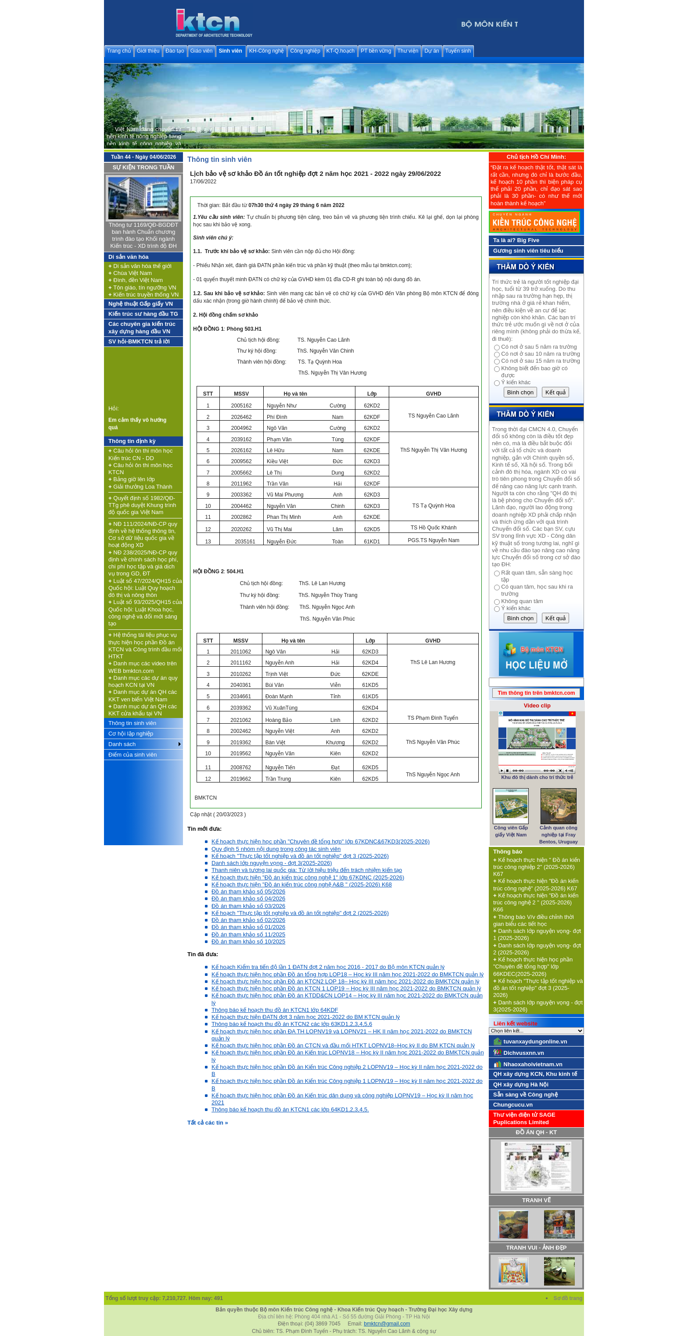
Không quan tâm (522, 601)
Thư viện (408, 51)
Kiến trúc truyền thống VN (143, 294)
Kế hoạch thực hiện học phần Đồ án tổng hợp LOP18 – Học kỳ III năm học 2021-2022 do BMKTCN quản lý (347, 974)
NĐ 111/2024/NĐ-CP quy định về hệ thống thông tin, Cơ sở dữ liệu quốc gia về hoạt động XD (142, 535)
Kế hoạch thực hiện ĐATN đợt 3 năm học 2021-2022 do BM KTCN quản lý (305, 1017)
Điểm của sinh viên (132, 754)
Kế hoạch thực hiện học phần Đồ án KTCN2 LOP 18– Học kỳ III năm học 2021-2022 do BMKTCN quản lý (345, 981)
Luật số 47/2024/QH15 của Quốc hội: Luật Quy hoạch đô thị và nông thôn (145, 588)
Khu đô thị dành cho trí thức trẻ (537, 777)
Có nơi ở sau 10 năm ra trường (540, 353)
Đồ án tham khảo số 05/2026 (248, 891)
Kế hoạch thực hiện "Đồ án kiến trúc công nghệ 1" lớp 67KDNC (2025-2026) (307, 877)
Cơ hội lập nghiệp (130, 733)
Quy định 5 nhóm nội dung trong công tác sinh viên (275, 849)
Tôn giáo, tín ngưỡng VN (142, 287)
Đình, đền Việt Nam (135, 280)
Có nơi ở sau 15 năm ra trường (540, 360)
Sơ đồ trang (569, 1298)
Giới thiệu (148, 51)
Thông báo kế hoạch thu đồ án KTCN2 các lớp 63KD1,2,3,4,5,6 (291, 1024)
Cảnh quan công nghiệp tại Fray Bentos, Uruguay (558, 835)
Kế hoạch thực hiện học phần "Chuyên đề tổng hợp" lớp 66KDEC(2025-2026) (533, 966)
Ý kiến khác (515, 382)
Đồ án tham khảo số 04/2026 (248, 898)
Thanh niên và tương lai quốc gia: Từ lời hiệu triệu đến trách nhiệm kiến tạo (306, 870)
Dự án (431, 51)
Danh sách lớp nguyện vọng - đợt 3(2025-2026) (271, 863)
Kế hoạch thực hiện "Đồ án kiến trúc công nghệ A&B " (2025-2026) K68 (301, 884)
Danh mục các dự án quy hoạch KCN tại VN (143, 681)
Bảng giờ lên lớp (131, 479)
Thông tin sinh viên (132, 723)
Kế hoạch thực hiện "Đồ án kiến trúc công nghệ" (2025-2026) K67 (536, 884)
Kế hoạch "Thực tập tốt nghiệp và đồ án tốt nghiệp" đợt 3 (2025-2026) (300, 856)
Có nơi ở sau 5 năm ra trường (539, 346)
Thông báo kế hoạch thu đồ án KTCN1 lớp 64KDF (274, 1010)
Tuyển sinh (458, 51)
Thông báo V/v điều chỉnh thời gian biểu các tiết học (533, 920)
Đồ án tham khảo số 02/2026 (248, 920)
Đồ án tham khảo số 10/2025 (248, 941)
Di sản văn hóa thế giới (140, 266)
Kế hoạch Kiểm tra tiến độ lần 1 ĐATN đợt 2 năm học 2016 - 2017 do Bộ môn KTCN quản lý (327, 967)
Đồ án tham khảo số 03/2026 (248, 906)
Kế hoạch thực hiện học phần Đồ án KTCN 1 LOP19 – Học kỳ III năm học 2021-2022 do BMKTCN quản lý (346, 988)
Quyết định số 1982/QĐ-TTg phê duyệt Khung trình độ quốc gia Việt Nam (142, 505)
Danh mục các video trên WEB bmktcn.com (142, 667)
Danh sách (122, 744)
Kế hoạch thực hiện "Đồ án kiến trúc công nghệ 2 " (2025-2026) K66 (536, 902)
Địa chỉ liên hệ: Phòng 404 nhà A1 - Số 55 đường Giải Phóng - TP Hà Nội (344, 1317)
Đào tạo (174, 51)
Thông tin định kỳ (132, 441)
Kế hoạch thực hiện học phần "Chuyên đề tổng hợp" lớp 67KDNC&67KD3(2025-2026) (320, 841)
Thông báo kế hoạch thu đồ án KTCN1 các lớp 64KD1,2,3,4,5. (290, 1109)
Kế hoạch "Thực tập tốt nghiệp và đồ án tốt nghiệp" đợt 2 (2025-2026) (300, 913)
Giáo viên (201, 51)
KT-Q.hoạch (340, 51)
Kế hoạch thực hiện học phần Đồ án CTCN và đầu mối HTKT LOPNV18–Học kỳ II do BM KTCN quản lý (343, 1045)
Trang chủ (119, 51)
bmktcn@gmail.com (387, 1324)
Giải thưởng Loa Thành (140, 486)
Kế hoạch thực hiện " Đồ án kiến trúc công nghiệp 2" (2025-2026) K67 (536, 867)
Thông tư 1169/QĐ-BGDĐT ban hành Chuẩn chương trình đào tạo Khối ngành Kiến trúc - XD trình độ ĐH (144, 235)
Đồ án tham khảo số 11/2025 (248, 934)
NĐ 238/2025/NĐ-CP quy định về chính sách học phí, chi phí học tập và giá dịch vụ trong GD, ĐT (143, 563)
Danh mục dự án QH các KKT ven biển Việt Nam (142, 695)
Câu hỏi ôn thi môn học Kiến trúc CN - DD (140, 454)
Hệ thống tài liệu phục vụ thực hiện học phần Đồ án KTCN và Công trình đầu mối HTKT (145, 646)
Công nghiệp (305, 51)
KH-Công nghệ (266, 51)
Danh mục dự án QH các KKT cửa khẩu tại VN (142, 710)
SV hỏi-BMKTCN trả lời (139, 341)
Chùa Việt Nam (130, 273)
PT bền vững (376, 51)
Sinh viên (230, 51)
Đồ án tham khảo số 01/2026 (248, 927)
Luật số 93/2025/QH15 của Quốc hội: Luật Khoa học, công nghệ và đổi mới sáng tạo (145, 613)
